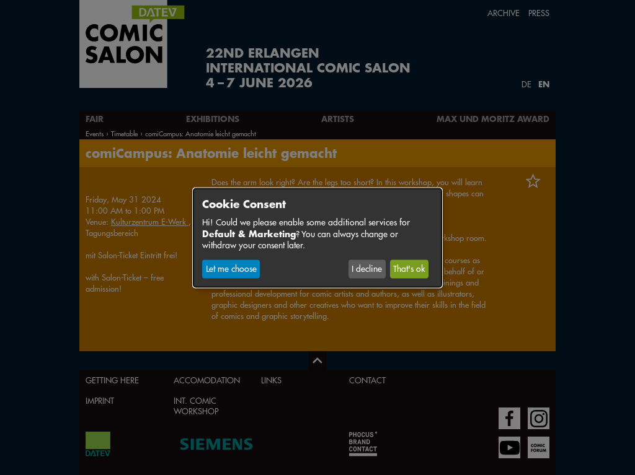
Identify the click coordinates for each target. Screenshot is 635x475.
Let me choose (231, 268)
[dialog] (317, 237)
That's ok (409, 268)
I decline (367, 268)
